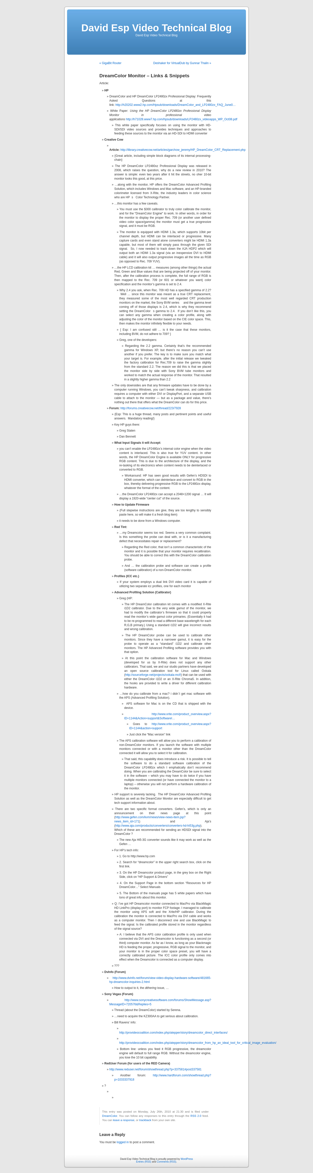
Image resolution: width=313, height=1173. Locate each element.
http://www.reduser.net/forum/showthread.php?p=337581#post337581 (155, 1069)
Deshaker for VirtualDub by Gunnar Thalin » (182, 63)
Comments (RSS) (166, 1161)
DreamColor (109, 1115)
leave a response (123, 1120)
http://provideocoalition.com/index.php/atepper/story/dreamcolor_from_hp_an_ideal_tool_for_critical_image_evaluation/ (197, 1043)
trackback (145, 1120)
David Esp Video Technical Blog (156, 27)
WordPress (187, 1159)
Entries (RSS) (143, 1161)
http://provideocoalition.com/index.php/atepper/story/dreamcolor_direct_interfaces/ (173, 1032)
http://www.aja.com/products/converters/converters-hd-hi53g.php (157, 825)
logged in (123, 1142)
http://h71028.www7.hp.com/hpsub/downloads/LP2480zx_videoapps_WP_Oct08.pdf (181, 119)
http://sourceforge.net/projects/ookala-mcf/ (153, 675)
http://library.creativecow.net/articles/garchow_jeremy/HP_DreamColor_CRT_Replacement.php (183, 150)
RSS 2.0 (196, 1115)
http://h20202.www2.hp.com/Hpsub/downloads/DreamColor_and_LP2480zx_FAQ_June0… (176, 105)
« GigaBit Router (110, 63)
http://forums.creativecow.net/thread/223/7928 (150, 408)
